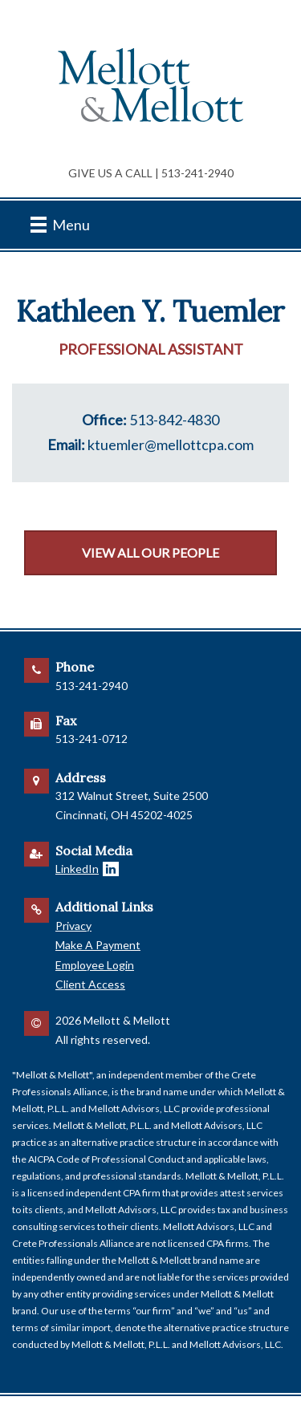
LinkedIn (77, 868)
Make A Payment (97, 945)
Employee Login (94, 965)
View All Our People (150, 552)
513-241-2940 (197, 173)
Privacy (73, 925)
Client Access (90, 984)
